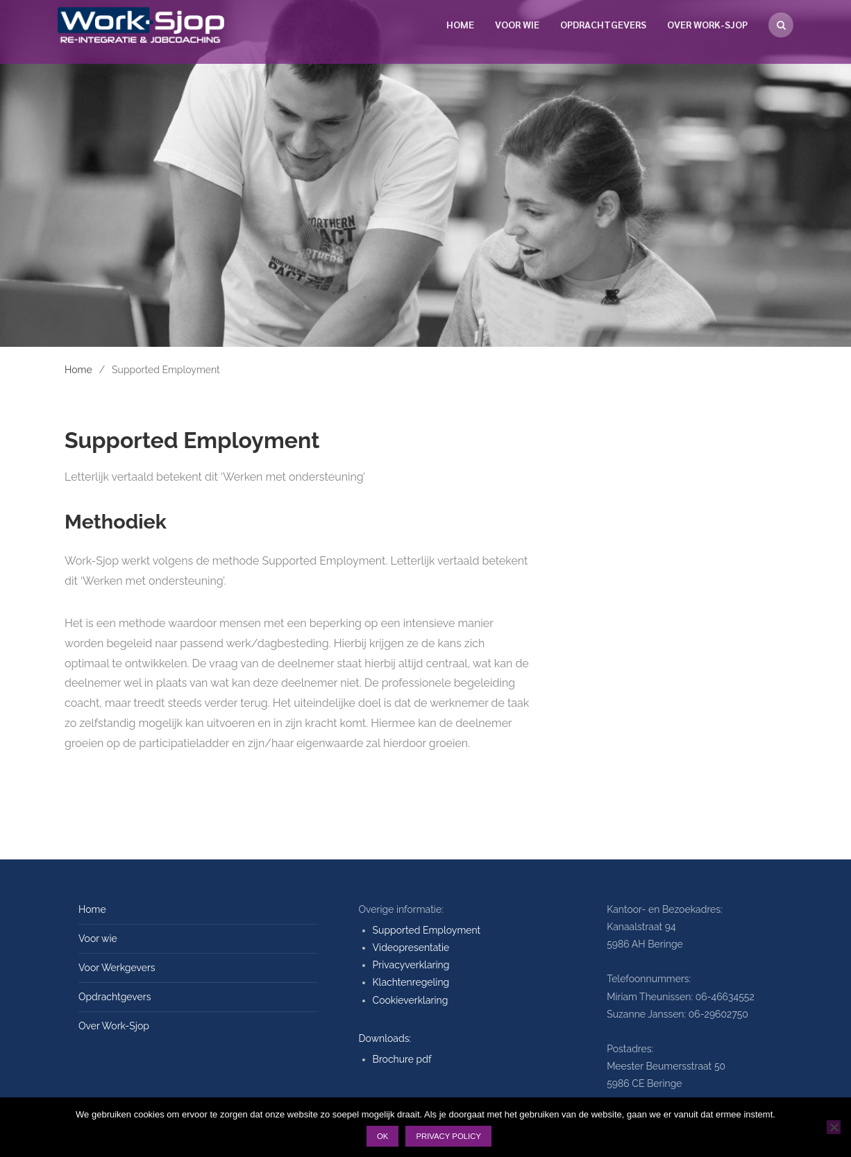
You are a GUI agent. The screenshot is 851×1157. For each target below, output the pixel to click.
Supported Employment (427, 930)
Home (460, 24)
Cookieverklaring (410, 1000)
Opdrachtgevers (603, 24)
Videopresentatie (411, 947)
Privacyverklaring (411, 964)
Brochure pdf (402, 1059)
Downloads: (385, 1038)
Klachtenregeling (411, 982)
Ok (382, 1136)
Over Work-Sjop (707, 24)
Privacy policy (448, 1136)
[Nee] (834, 1127)
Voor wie (517, 24)
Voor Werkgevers (116, 967)
